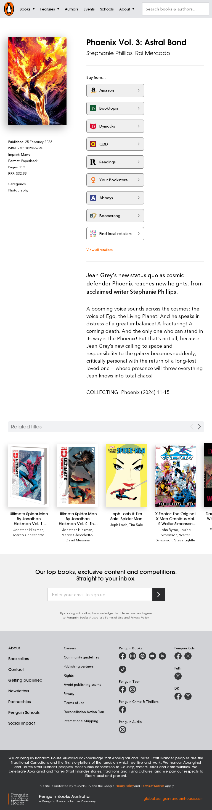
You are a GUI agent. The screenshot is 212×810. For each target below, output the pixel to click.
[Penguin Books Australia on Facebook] (122, 656)
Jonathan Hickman (28, 529)
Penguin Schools (23, 712)
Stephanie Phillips (109, 53)
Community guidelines (81, 657)
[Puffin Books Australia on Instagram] (178, 676)
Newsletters (18, 690)
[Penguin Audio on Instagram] (122, 729)
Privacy (69, 693)
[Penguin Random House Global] (23, 798)
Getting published (25, 680)
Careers (70, 648)
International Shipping (81, 720)
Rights (69, 675)
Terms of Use (114, 617)
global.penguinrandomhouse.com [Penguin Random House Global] (173, 798)
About (14, 648)
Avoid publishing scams (82, 684)
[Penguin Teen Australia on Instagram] (132, 689)
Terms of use (74, 702)
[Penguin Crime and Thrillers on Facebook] (122, 709)
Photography (18, 190)
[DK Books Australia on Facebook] (178, 696)
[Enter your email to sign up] (100, 594)
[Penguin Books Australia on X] (142, 656)
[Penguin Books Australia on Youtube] (152, 656)
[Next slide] (199, 427)
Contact (16, 669)
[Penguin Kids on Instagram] (188, 656)
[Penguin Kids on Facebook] (178, 656)
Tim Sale (136, 524)
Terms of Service (153, 785)
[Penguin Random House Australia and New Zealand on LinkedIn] (162, 656)
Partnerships (19, 701)
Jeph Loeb (119, 524)
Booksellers (18, 658)
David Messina (78, 539)
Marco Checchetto (28, 534)
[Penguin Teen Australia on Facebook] (122, 689)
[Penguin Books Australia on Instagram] (132, 656)
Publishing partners (79, 666)
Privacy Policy (140, 617)
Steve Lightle (184, 539)
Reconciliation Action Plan (84, 711)
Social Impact (21, 723)
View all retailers (99, 249)
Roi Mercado (152, 53)
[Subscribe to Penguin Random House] (158, 594)
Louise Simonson (176, 532)
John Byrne (169, 529)
